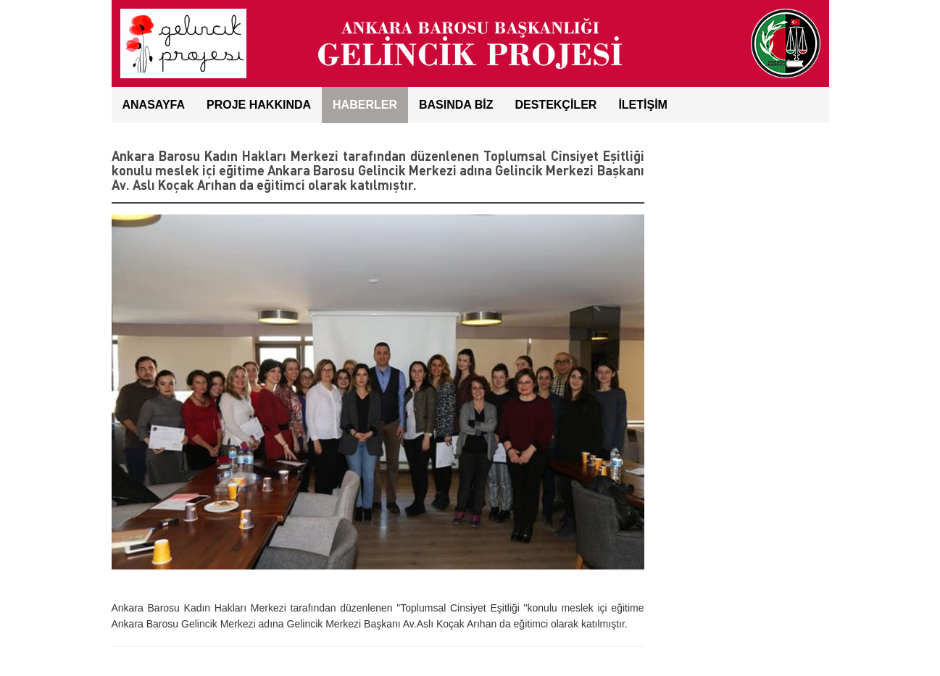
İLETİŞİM (642, 105)
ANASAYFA (154, 105)
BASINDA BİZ (456, 105)
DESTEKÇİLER (555, 105)
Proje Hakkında (259, 105)
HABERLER (365, 105)
